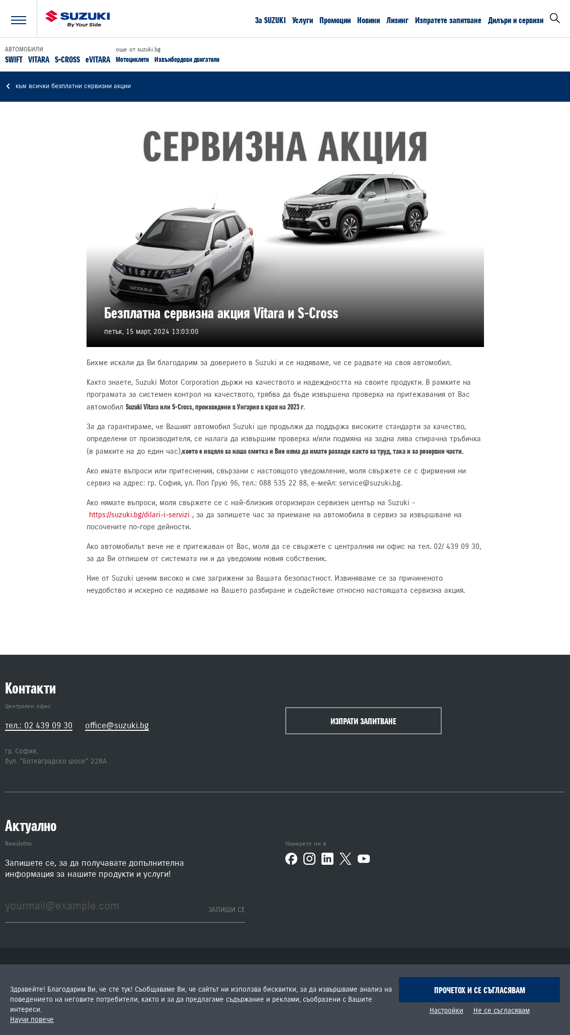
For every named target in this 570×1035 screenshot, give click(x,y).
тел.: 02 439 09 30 (38, 725)
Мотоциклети (132, 59)
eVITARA (98, 59)
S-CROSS (67, 59)
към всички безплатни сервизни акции (68, 86)
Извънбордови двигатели (186, 59)
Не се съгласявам (501, 1010)
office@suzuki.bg (117, 725)
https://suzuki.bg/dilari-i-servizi (139, 515)
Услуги (302, 20)
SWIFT (14, 59)
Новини (368, 20)
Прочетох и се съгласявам (479, 990)
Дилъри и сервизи (515, 20)
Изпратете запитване (448, 20)
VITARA (38, 59)
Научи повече (32, 1019)
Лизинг (397, 20)
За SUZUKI (270, 20)
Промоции (335, 20)
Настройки (446, 1010)
